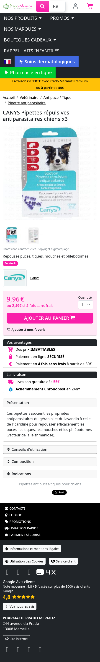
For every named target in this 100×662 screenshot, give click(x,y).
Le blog (13, 509)
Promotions (18, 516)
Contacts (15, 502)
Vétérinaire (29, 97)
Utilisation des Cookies (24, 555)
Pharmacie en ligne (28, 72)
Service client (63, 555)
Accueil (9, 97)
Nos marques (23, 29)
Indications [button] (19, 473)
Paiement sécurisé (23, 529)
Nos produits (23, 18)
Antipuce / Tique (58, 97)
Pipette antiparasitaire (27, 102)
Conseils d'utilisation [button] (27, 449)
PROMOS (62, 18)
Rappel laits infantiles (31, 51)
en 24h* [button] (73, 389)
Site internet (16, 633)
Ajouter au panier (50, 318)
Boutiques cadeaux (30, 40)
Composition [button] (20, 461)
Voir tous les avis (19, 600)
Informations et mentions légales (32, 543)
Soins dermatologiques (46, 61)
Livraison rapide (21, 522)
